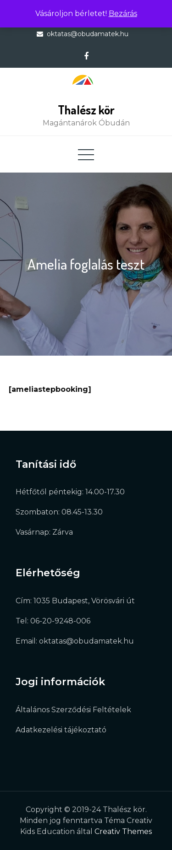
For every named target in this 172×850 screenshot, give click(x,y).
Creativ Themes (123, 831)
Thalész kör (86, 109)
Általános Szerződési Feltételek (73, 709)
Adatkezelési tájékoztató (61, 729)
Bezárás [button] (123, 13)
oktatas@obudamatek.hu (87, 34)
